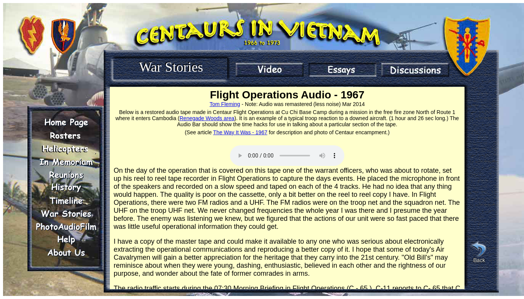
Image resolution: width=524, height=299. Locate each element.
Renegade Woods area (207, 118)
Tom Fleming (225, 104)
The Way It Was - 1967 (240, 132)
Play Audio (287, 155)
